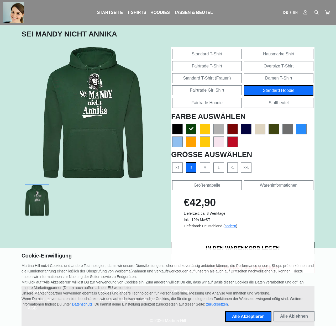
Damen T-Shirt (278, 78)
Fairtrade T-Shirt (207, 66)
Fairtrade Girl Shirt (207, 90)
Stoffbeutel (278, 103)
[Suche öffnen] (316, 12)
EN (295, 12)
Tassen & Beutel (193, 12)
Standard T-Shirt (207, 54)
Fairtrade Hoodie (207, 103)
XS (178, 167)
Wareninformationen (278, 185)
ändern (230, 226)
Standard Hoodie (278, 90)
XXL (246, 167)
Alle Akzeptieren (248, 316)
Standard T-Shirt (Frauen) (207, 78)
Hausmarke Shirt (278, 54)
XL (232, 167)
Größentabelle (207, 185)
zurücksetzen (217, 304)
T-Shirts (136, 12)
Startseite (110, 12)
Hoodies (160, 12)
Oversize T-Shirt (278, 66)
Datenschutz (82, 304)
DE (285, 12)
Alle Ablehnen (294, 316)
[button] (327, 12)
